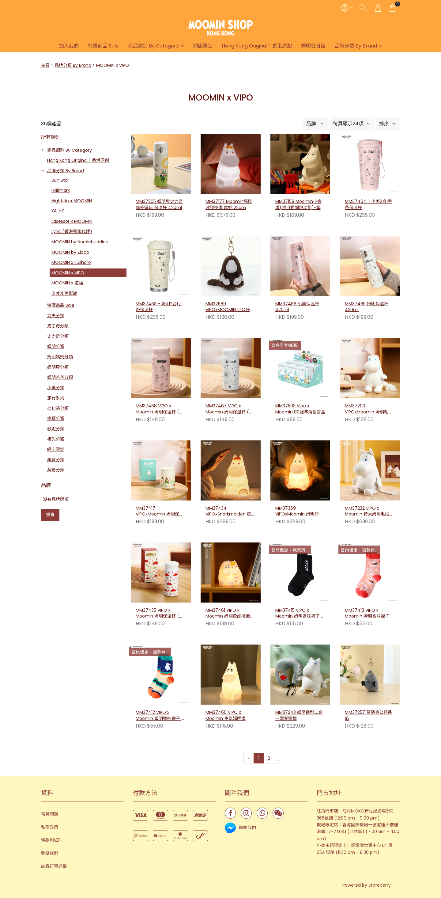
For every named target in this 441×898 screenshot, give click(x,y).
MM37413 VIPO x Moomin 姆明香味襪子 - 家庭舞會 (369, 613)
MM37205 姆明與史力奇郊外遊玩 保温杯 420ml (159, 205)
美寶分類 (55, 460)
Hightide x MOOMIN (71, 201)
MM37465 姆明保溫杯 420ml (366, 307)
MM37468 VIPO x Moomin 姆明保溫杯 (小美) (159, 409)
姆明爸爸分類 (60, 377)
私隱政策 (49, 827)
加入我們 (69, 45)
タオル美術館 (64, 293)
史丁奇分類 (58, 326)
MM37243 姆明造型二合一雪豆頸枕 (299, 655)
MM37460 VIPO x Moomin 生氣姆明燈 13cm (225, 655)
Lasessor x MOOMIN (71, 221)
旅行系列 (55, 398)
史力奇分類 (58, 336)
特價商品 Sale (103, 45)
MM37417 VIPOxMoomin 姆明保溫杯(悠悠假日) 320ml (159, 511)
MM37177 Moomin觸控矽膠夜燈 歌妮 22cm (228, 205)
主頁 (45, 65)
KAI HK (57, 211)
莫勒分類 (55, 470)
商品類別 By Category (153, 45)
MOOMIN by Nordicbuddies (79, 242)
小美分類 (55, 388)
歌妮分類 (55, 429)
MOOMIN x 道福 (67, 283)
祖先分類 (55, 439)
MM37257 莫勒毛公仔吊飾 (368, 655)
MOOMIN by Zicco (70, 252)
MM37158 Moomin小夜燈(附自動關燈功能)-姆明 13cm (300, 205)
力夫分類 (55, 316)
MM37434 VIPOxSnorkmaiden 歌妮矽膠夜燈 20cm (230, 511)
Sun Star (60, 180)
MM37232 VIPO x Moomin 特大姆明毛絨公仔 (369, 511)
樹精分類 (55, 418)
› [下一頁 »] (279, 758)
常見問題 (49, 814)
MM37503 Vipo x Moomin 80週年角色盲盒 (300, 409)
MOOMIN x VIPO (67, 273)
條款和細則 (51, 840)
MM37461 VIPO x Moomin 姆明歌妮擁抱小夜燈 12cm (229, 613)
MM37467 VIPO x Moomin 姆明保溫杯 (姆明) (229, 409)
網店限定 (203, 45)
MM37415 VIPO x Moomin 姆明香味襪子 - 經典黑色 (299, 613)
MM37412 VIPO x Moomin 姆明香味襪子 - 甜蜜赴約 (160, 716)
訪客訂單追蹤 (54, 866)
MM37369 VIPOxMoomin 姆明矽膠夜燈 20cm (299, 511)
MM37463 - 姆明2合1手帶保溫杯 (159, 307)
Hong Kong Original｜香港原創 (257, 45)
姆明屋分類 (58, 367)
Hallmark (60, 190)
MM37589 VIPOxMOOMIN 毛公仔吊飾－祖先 (229, 307)
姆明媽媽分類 (60, 357)
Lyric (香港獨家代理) (71, 231)
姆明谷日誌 (313, 45)
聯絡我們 (49, 853)
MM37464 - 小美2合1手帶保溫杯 (368, 205)
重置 (50, 515)
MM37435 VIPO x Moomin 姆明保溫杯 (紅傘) (159, 613)
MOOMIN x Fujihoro (71, 262)
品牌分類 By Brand (356, 45)
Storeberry (379, 885)
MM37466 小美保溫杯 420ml (297, 307)
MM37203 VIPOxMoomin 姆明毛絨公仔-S (369, 409)
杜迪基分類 (58, 408)
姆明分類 (55, 346)
